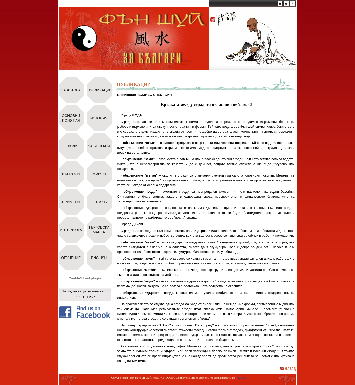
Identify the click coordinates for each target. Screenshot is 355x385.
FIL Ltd (240, 377)
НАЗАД (288, 369)
